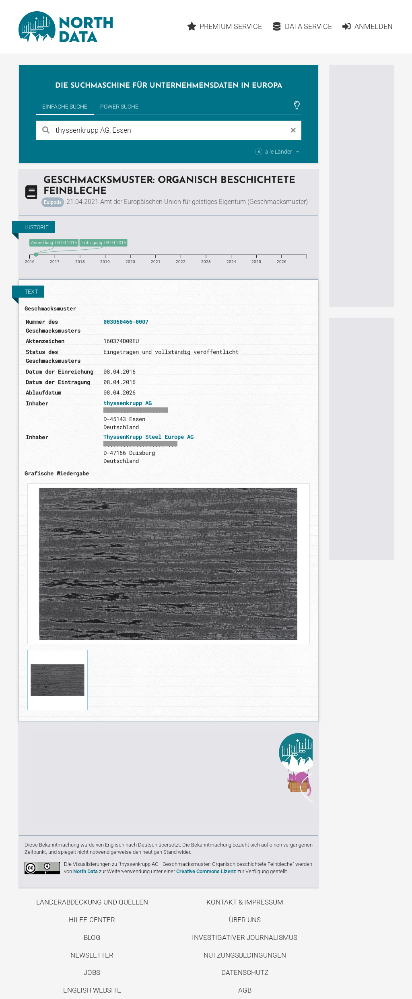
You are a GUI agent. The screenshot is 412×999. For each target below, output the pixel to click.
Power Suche (119, 106)
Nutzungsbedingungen (245, 955)
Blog (92, 937)
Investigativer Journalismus (244, 937)
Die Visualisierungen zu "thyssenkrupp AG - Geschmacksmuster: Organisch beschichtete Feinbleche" (179, 864)
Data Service (302, 26)
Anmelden (367, 26)
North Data (85, 871)
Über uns (245, 920)
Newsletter (91, 955)
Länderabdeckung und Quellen (92, 902)
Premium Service (224, 26)
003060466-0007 (125, 321)
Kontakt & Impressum (244, 902)
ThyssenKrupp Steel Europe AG (148, 436)
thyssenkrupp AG (127, 403)
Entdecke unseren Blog (169, 777)
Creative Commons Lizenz (206, 871)
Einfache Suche (64, 106)
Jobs (92, 972)
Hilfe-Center (92, 920)
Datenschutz (244, 972)
